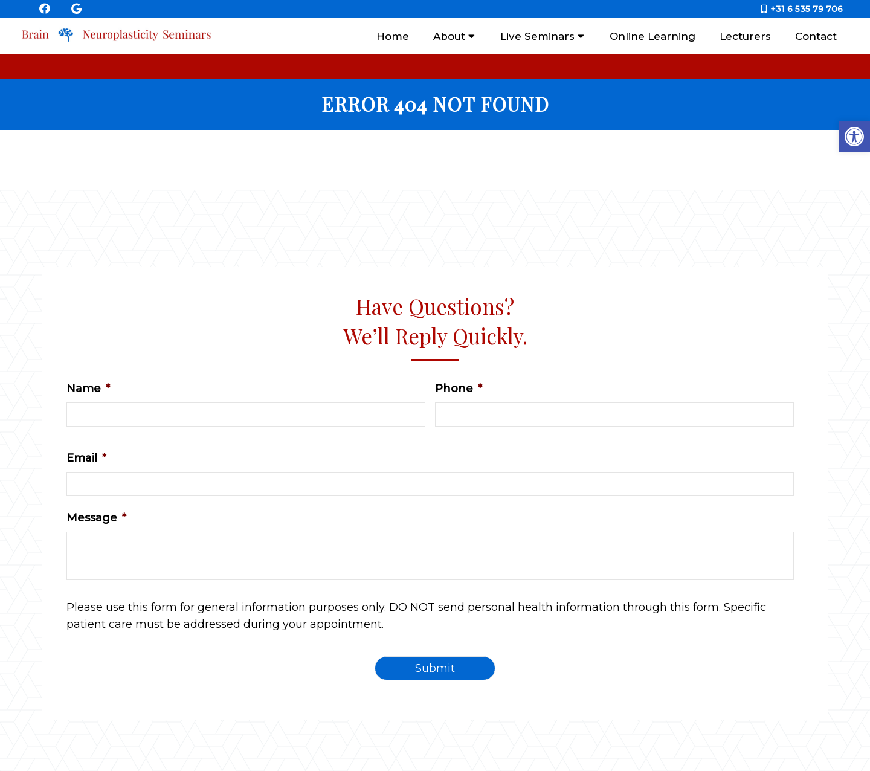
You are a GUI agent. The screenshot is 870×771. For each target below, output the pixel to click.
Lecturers (745, 36)
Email (86, 458)
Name (88, 388)
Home (392, 36)
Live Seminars (537, 36)
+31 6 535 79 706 (806, 9)
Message (96, 517)
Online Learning (652, 36)
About (449, 36)
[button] (854, 136)
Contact (816, 36)
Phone (458, 388)
